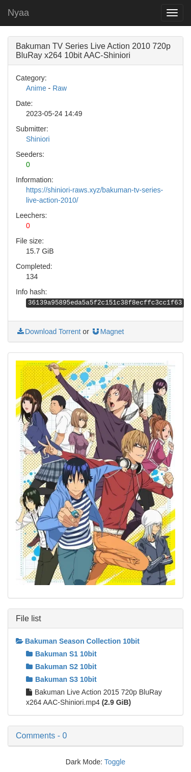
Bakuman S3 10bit (61, 679)
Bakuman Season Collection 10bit (78, 641)
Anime (36, 88)
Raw (59, 88)
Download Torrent (48, 331)
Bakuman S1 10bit (61, 654)
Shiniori (38, 139)
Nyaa (18, 13)
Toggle (114, 762)
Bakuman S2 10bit (61, 667)
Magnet (107, 331)
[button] (95, 735)
